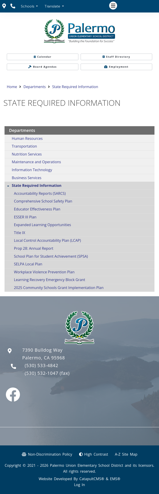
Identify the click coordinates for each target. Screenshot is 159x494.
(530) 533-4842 (41, 365)
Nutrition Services (27, 154)
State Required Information (75, 86)
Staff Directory (116, 56)
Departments (35, 86)
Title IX (19, 232)
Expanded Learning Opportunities (42, 224)
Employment (116, 66)
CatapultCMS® (91, 478)
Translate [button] (53, 6)
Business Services (26, 177)
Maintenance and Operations (36, 161)
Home (12, 86)
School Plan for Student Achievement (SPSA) (51, 256)
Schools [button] (28, 6)
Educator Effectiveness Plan (37, 209)
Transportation (24, 146)
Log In (79, 484)
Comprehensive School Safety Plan (43, 201)
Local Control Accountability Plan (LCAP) (47, 240)
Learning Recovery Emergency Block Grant (49, 279)
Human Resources (27, 138)
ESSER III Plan (25, 217)
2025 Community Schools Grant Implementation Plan (59, 287)
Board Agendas (42, 66)
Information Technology (32, 169)
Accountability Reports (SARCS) (40, 193)
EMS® (115, 478)
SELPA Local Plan (28, 264)
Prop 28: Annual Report (33, 248)
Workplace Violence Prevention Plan (44, 271)
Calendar (43, 56)
